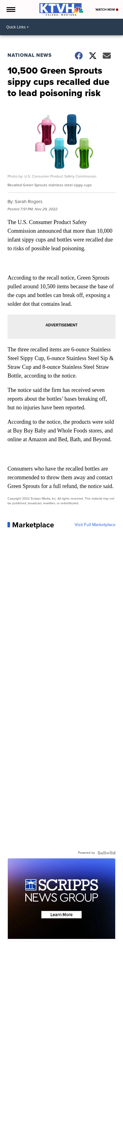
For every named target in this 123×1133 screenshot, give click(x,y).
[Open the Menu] (10, 9)
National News (29, 55)
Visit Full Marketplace (95, 525)
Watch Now (107, 9)
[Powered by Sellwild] (106, 853)
